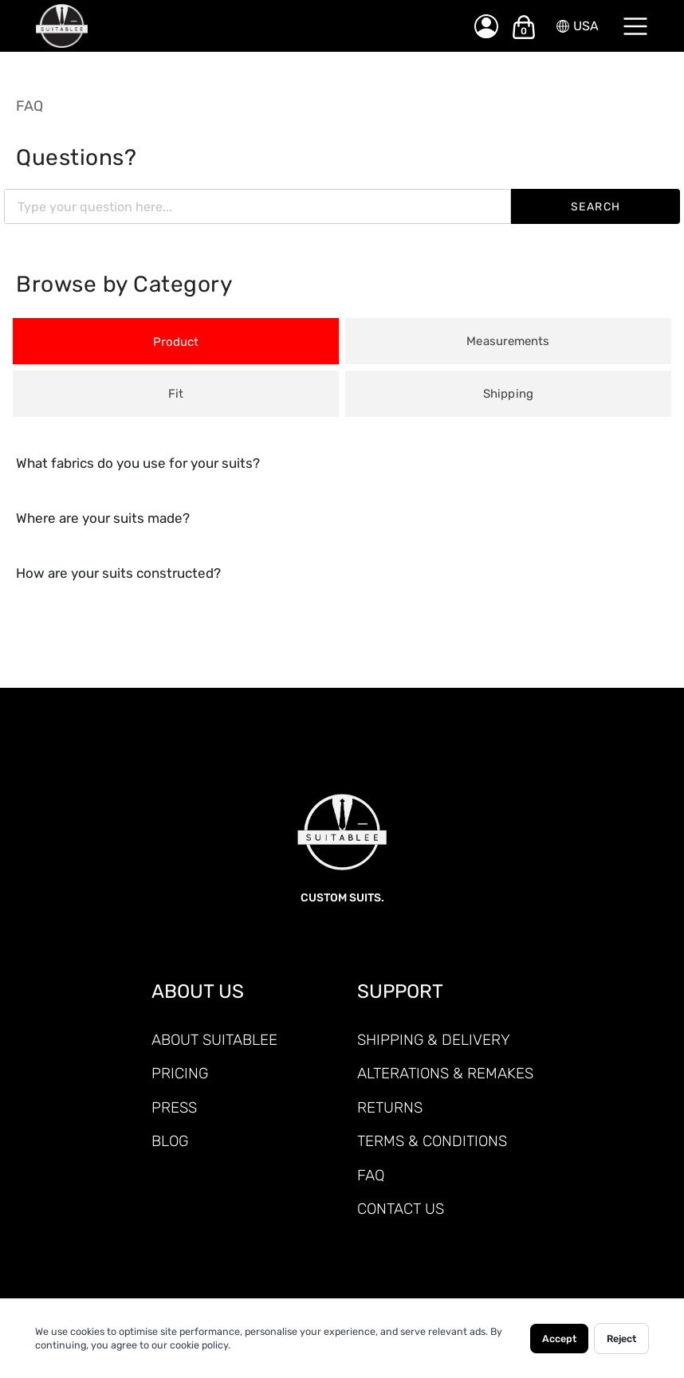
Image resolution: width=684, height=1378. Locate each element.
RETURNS (390, 1107)
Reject (621, 1339)
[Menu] (635, 26)
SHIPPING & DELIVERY (433, 1040)
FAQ (29, 106)
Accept (559, 1339)
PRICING (179, 1073)
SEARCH (596, 207)
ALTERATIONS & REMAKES (445, 1073)
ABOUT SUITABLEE (214, 1040)
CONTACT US (400, 1208)
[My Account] (486, 26)
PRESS (174, 1107)
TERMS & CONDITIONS (432, 1141)
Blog (169, 1141)
